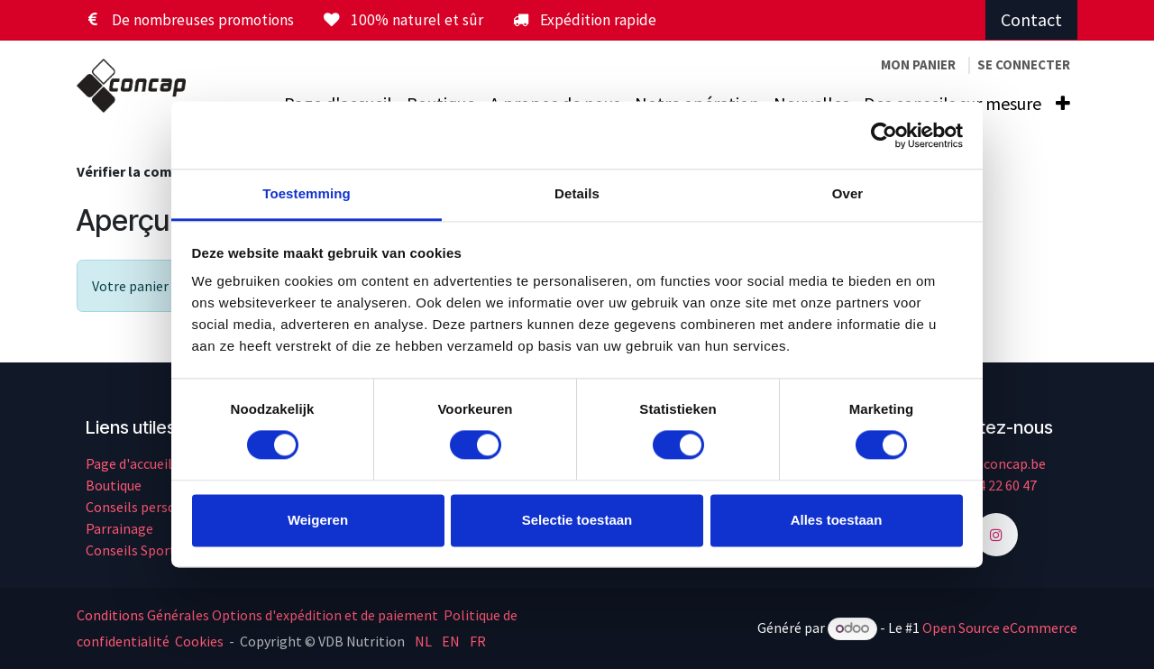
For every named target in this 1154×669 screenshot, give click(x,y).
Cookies (199, 641)
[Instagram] (996, 534)
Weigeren (318, 519)
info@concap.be (996, 463)
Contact (1031, 19)
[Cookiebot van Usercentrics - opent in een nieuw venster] (884, 135)
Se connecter (1023, 64)
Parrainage (119, 528)
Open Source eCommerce (999, 628)
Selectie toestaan (577, 519)
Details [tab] (577, 193)
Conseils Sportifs (138, 550)
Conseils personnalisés (156, 507)
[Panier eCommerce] (918, 65)
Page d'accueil (129, 463)
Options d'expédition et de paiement (325, 615)
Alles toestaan (837, 519)
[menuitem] (1063, 103)
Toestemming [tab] (306, 193)
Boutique (114, 485)
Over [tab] (848, 193)
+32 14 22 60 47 (991, 485)
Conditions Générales (143, 615)
